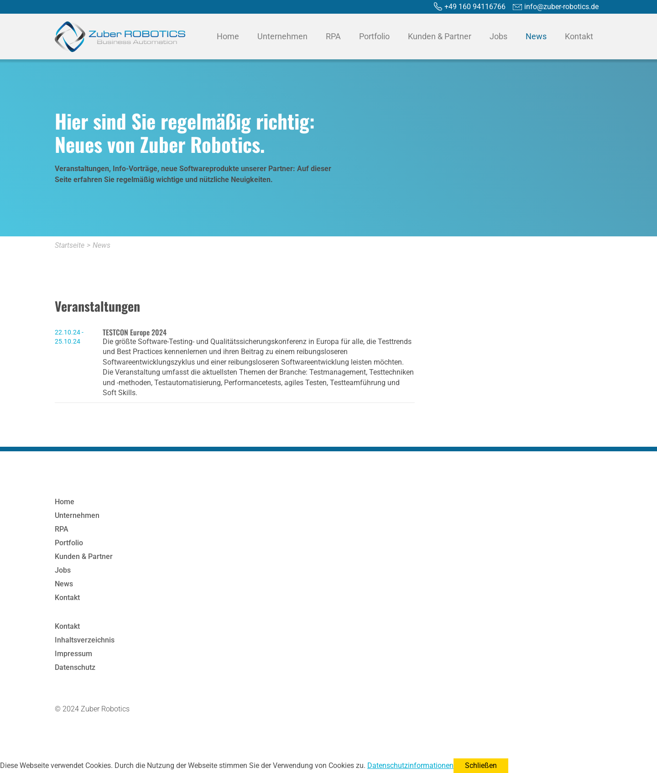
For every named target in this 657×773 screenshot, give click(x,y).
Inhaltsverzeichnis (85, 640)
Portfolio (374, 36)
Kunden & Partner (439, 36)
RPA (333, 36)
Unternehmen (282, 36)
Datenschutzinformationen (410, 765)
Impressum (73, 653)
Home (228, 36)
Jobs (498, 36)
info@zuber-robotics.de (561, 6)
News (536, 36)
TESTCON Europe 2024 (135, 332)
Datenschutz (75, 667)
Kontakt (579, 36)
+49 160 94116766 (475, 6)
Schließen (481, 765)
